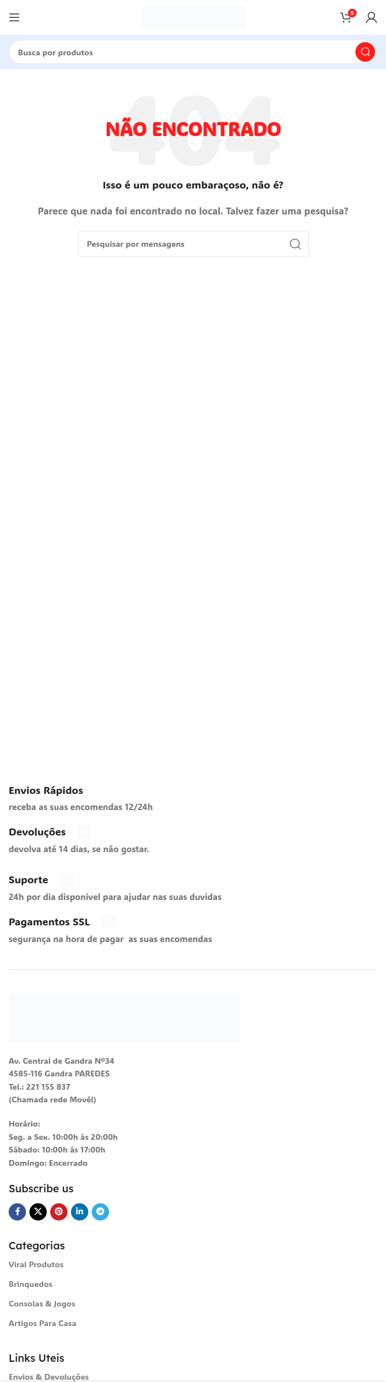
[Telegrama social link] (100, 1212)
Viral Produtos (36, 1264)
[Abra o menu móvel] (14, 17)
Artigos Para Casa (42, 1322)
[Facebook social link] (17, 1212)
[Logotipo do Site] (193, 16)
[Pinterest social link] (59, 1212)
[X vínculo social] (38, 1212)
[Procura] (193, 52)
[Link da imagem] (124, 1016)
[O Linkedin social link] (79, 1212)
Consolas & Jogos (42, 1303)
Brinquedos (31, 1283)
